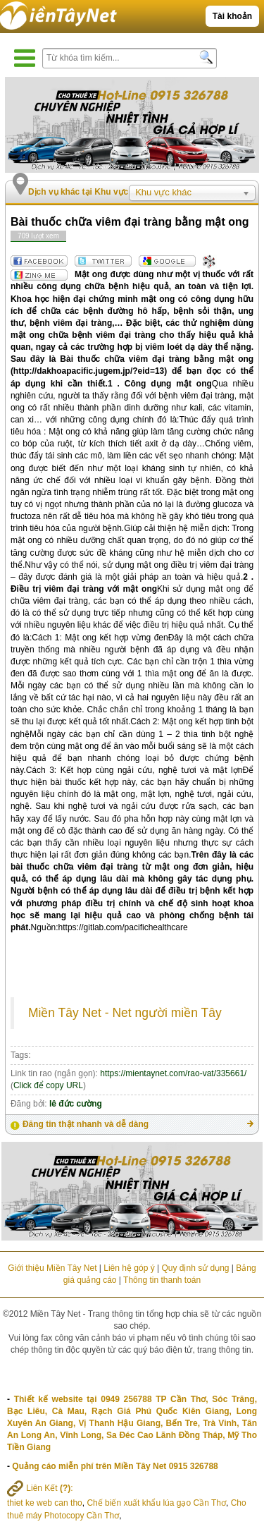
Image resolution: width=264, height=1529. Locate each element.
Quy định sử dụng (195, 1268)
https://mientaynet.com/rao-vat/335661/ (173, 1073)
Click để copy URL (48, 1085)
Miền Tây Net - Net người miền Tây (125, 1013)
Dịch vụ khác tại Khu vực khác (89, 192)
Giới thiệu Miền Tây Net (52, 1268)
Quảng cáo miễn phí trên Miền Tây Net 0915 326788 (115, 1466)
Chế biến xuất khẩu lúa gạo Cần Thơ (156, 1503)
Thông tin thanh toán (162, 1280)
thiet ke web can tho (44, 1503)
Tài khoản (232, 16)
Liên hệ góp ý (128, 1268)
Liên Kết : (40, 1488)
